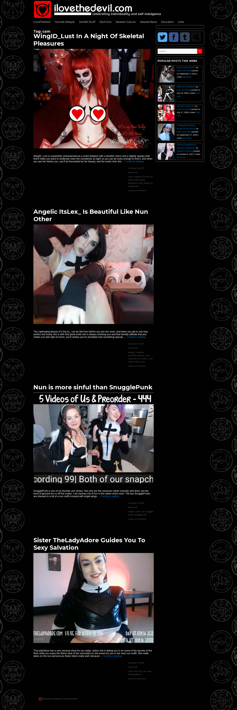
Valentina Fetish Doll (186, 106)
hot (151, 176)
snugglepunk (140, 514)
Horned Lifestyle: (65, 22)
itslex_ (145, 358)
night (130, 180)
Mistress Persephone (186, 87)
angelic (131, 352)
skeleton (148, 183)
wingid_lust (133, 186)
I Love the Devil (70, 699)
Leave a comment (137, 190)
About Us (46, 699)
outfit (136, 180)
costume (137, 176)
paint (142, 180)
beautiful (132, 355)
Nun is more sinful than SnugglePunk (92, 387)
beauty (141, 355)
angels (131, 511)
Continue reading (134, 161)
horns (145, 176)
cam (130, 176)
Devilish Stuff (87, 22)
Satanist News (148, 22)
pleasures (133, 183)
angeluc (140, 352)
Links (181, 22)
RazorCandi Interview (186, 67)
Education (167, 22)
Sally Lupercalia (184, 70)
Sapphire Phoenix (184, 151)
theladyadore (134, 674)
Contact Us (57, 699)
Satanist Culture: (126, 22)
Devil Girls (105, 22)
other (130, 362)
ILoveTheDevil (41, 22)
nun (151, 358)
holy (135, 671)
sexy (140, 183)
